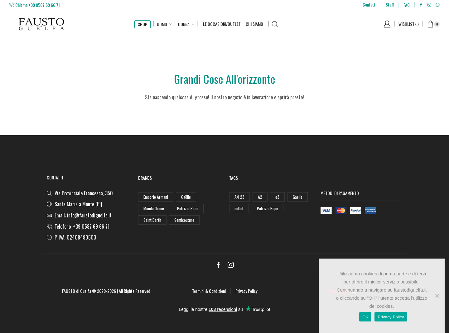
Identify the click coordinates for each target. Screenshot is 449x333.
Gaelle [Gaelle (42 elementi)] (298, 196)
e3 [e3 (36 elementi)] (277, 196)
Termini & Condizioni (209, 291)
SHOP (142, 24)
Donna (184, 24)
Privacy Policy (246, 291)
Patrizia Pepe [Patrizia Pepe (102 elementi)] (188, 208)
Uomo (162, 24)
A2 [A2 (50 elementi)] (260, 196)
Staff (390, 4)
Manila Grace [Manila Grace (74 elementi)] (153, 208)
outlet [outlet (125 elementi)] (239, 208)
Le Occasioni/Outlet (222, 24)
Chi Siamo (254, 24)
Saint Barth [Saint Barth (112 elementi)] (152, 220)
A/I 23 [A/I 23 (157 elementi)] (239, 196)
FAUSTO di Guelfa (76, 291)
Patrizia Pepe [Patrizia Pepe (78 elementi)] (268, 208)
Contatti (369, 4)
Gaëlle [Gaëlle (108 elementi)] (187, 196)
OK (365, 317)
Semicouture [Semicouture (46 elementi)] (185, 220)
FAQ (406, 5)
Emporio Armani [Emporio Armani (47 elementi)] (156, 196)
